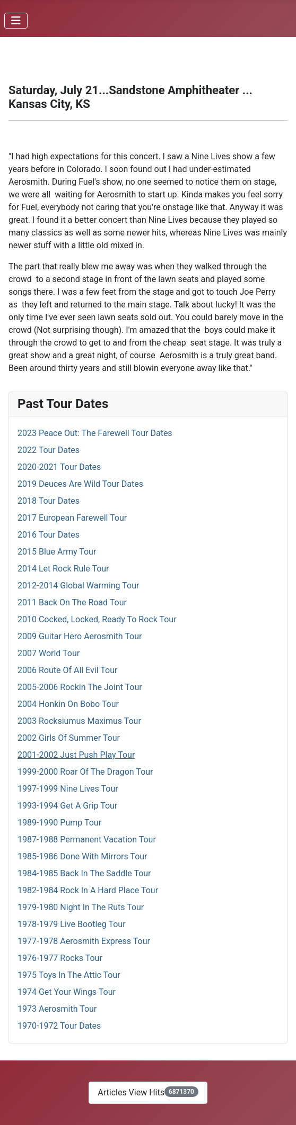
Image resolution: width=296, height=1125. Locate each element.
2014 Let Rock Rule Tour (63, 569)
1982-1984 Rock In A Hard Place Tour (88, 890)
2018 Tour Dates (49, 501)
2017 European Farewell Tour (72, 518)
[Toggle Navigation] (16, 21)
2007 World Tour (49, 653)
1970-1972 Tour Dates (59, 1026)
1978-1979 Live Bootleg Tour (72, 924)
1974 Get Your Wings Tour (67, 992)
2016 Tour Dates (49, 535)
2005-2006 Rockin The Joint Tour (80, 687)
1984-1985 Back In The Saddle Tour (84, 873)
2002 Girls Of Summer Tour (69, 738)
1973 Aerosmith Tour (57, 1009)
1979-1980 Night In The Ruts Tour (81, 907)
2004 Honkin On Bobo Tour (68, 704)
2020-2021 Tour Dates (59, 467)
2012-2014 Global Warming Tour (78, 585)
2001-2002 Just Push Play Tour (76, 755)
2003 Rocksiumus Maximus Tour (79, 721)
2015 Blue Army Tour (57, 552)
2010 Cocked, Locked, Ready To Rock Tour (97, 619)
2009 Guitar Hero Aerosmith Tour (80, 636)
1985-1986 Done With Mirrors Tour (82, 856)
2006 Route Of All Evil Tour (67, 670)
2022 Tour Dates (49, 450)
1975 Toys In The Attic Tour (69, 975)
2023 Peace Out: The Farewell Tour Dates (95, 433)
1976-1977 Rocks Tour (60, 958)
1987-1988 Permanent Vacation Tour (87, 839)
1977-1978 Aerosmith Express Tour (84, 941)
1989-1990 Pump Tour (59, 823)
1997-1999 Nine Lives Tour (68, 789)
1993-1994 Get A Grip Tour (67, 806)
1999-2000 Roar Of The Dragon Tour (85, 772)
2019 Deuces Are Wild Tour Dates (80, 484)
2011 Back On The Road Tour (72, 602)
